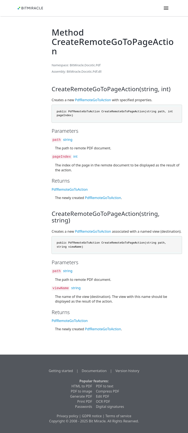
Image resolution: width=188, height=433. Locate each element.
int (75, 156)
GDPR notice (92, 416)
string (67, 139)
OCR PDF (103, 401)
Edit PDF (102, 396)
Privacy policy (67, 416)
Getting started (61, 370)
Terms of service (118, 416)
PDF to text (104, 386)
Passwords (83, 406)
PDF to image (81, 391)
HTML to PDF (82, 386)
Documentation (94, 370)
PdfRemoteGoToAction (93, 100)
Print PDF (84, 401)
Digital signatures (110, 406)
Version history (127, 370)
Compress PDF (107, 391)
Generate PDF (81, 396)
